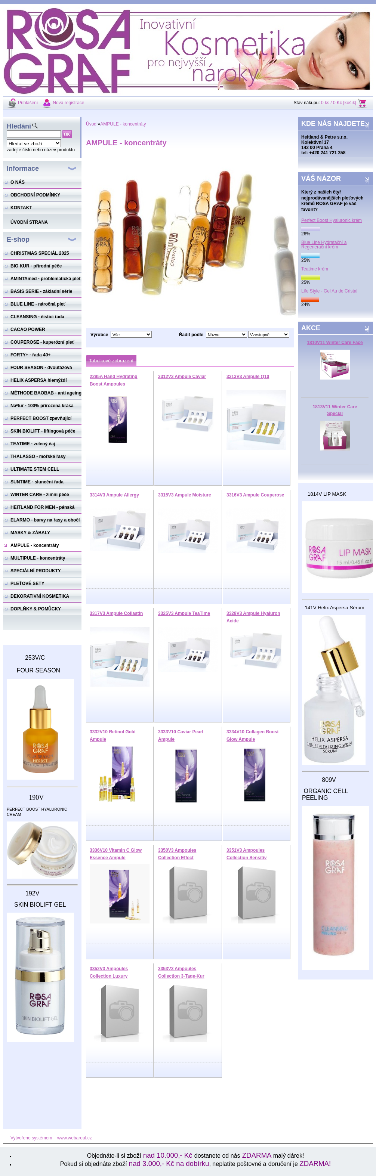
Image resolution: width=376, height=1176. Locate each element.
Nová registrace (68, 102)
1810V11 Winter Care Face (335, 342)
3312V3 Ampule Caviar (182, 376)
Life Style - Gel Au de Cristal (329, 291)
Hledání (19, 126)
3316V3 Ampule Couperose (255, 495)
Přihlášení (28, 102)
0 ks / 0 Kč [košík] (338, 102)
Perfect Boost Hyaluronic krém (331, 220)
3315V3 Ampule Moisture (184, 495)
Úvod (91, 124)
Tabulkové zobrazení (111, 360)
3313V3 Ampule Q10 (247, 376)
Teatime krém (314, 269)
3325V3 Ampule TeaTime (184, 613)
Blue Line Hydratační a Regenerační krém (323, 244)
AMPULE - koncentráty (123, 124)
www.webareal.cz (74, 1138)
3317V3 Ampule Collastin (116, 613)
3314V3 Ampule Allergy (114, 495)
